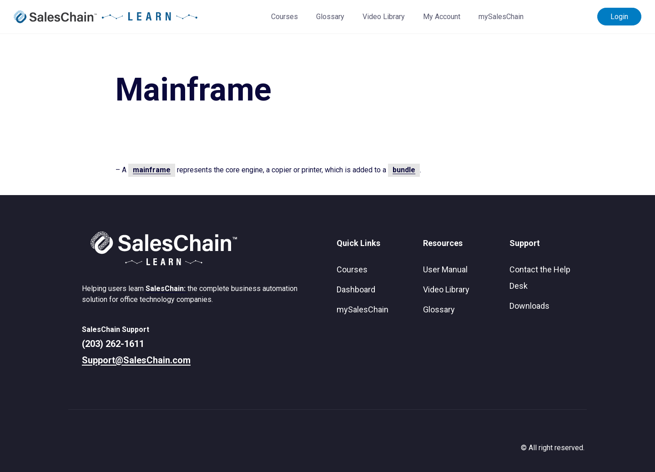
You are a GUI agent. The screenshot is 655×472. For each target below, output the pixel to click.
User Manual (445, 269)
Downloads (529, 306)
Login (619, 16)
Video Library (384, 16)
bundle (404, 170)
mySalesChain (501, 16)
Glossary (330, 16)
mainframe (152, 170)
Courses (284, 16)
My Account (441, 16)
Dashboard (356, 289)
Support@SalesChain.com (136, 360)
